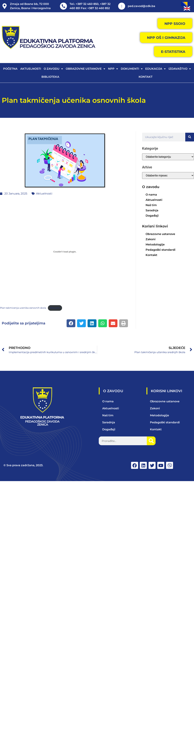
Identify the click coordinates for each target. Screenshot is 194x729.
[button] (71, 323)
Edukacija (155, 69)
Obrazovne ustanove (85, 69)
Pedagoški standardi (160, 249)
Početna (10, 68)
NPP (113, 69)
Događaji (152, 215)
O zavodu (53, 69)
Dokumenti (132, 69)
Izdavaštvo (179, 69)
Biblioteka (50, 76)
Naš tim (151, 205)
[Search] (189, 137)
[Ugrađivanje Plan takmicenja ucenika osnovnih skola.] (65, 251)
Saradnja (152, 210)
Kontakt (146, 76)
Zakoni (151, 239)
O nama (151, 194)
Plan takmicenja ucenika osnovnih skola (23, 308)
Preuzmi (55, 308)
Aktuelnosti (30, 68)
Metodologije (155, 244)
